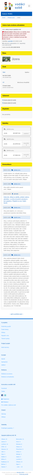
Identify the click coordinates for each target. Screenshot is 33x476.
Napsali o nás (5, 335)
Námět (3, 359)
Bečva (3, 464)
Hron (17, 441)
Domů (3, 17)
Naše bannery (5, 347)
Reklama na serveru (6, 374)
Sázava (3, 449)
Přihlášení (4, 402)
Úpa (2, 454)
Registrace (5, 399)
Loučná (18, 459)
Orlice (18, 451)
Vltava (3, 439)
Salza (18, 456)
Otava (18, 446)
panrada (10, 41)
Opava (3, 467)
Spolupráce (4, 362)
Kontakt (3, 355)
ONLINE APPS (20, 472)
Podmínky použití (6, 326)
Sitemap (3, 414)
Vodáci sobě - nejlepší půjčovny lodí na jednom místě (14, 6)
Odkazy (3, 417)
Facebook (4, 388)
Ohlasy (3, 332)
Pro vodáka (4, 405)
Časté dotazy (5, 329)
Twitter (3, 391)
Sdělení (3, 365)
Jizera (3, 441)
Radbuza (4, 462)
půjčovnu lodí (12, 405)
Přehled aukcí (11, 17)
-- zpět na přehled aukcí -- (16, 314)
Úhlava (18, 462)
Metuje (18, 454)
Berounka (19, 439)
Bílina (3, 459)
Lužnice (3, 444)
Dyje (17, 464)
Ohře (2, 446)
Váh (2, 451)
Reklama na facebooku (7, 377)
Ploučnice (19, 449)
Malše (3, 456)
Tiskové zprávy (5, 338)
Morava (18, 444)
